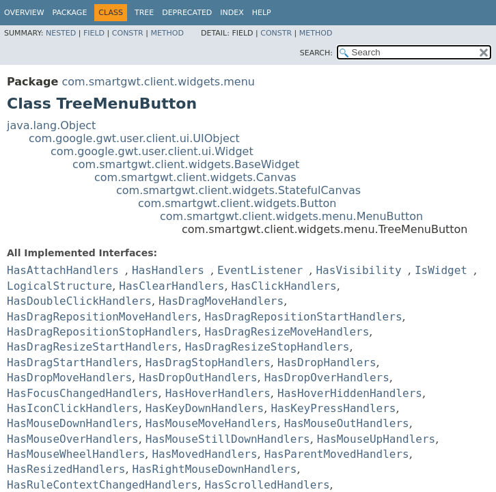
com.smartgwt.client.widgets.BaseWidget (185, 164)
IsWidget (441, 270)
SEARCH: (316, 53)
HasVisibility (358, 270)
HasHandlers (168, 270)
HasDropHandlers (326, 362)
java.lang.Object (51, 125)
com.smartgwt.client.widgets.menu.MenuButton (291, 216)
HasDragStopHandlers (208, 362)
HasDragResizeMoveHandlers (287, 331)
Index (231, 12)
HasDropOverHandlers (326, 377)
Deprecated (187, 12)
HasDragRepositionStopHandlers (102, 331)
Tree (144, 12)
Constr (127, 33)
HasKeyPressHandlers (333, 408)
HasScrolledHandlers (267, 484)
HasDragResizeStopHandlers (267, 346)
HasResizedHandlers (66, 469)
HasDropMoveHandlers (69, 377)
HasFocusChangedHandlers (83, 393)
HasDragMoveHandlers (221, 301)
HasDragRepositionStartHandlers (303, 316)
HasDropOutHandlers (198, 377)
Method (167, 33)
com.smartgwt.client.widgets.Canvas (195, 177)
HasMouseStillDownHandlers (228, 439)
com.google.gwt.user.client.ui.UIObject (134, 138)
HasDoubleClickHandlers (79, 301)
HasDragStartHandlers (73, 362)
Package (70, 12)
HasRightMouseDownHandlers (215, 469)
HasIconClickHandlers (73, 408)
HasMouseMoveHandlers (211, 423)
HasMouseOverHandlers (73, 439)
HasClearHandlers (171, 285)
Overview (24, 12)
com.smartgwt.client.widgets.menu (158, 81)
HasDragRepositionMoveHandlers (102, 316)
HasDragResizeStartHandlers (92, 346)
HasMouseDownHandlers (73, 423)
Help (261, 12)
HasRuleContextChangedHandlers (102, 484)
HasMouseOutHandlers (346, 423)
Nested (61, 33)
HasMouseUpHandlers (376, 439)
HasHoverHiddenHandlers (349, 393)
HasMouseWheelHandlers (76, 454)
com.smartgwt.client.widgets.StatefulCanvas (238, 190)
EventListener (260, 270)
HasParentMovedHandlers (336, 454)
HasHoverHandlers (218, 393)
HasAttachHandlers (63, 270)
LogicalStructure (59, 285)
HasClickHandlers (284, 285)
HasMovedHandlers (204, 454)
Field (94, 33)
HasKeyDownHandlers (205, 408)
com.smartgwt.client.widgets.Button (237, 203)
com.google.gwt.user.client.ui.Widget (152, 151)
